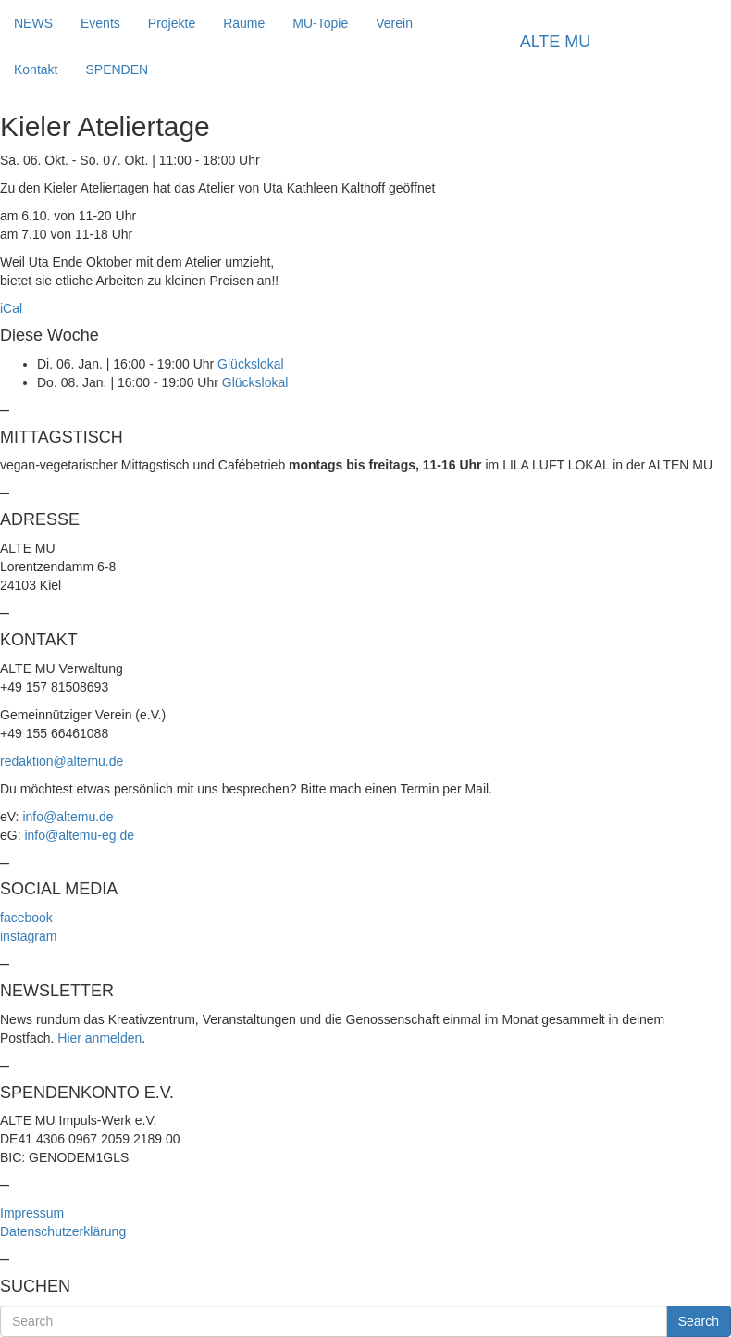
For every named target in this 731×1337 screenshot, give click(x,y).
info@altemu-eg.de (79, 835)
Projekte (171, 23)
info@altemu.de (67, 816)
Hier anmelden (99, 1038)
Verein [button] (394, 23)
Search (698, 1321)
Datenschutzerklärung (63, 1231)
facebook (26, 917)
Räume (244, 23)
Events (100, 23)
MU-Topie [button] (320, 23)
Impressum (32, 1213)
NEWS (33, 23)
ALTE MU (555, 41)
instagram (28, 936)
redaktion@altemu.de (61, 761)
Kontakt (35, 69)
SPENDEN (116, 69)
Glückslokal (250, 363)
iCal (11, 308)
